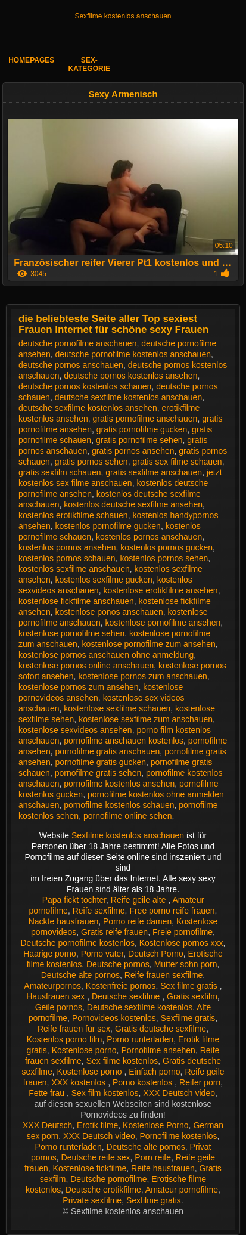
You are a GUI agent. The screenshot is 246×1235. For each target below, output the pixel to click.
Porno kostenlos (144, 1082)
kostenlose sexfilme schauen (117, 708)
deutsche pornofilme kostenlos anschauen (133, 354)
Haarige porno (49, 953)
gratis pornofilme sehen (139, 440)
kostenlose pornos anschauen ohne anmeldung (106, 655)
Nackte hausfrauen (64, 921)
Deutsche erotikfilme (103, 1189)
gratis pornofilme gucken (142, 429)
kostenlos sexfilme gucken (103, 579)
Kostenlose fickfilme (90, 1168)
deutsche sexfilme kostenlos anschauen (128, 397)
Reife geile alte (140, 900)
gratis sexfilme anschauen (153, 472)
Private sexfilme (92, 1200)
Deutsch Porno (155, 953)
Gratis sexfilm (192, 996)
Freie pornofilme (182, 932)
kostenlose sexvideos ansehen (75, 730)
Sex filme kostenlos (122, 1061)
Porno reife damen (137, 921)
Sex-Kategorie (89, 64)
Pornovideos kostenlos (114, 1018)
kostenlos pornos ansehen (67, 547)
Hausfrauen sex (56, 996)
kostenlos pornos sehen (164, 558)
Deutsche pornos (118, 964)
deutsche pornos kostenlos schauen (84, 386)
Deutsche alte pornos (80, 975)
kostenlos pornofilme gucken (107, 526)
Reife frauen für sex (74, 1028)
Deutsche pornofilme (108, 1179)
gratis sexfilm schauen (59, 472)
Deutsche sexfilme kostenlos (139, 1007)
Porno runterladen (140, 1039)
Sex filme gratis (190, 986)
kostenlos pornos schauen (67, 558)
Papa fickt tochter (74, 900)
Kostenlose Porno (156, 1125)
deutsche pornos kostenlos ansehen (130, 375)
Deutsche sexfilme (127, 996)
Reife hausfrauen (163, 1168)
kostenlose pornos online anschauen (86, 665)
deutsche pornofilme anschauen (77, 343)
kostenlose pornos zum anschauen (142, 676)
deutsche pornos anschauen (70, 365)
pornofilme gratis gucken (100, 762)
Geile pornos (58, 1007)
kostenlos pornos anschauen (149, 536)
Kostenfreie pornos (121, 986)
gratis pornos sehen (91, 461)
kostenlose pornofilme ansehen (163, 622)
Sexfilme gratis (188, 1018)
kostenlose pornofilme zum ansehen (149, 644)
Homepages (31, 60)
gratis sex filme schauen (177, 461)
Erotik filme (97, 1125)
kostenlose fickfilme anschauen (76, 601)
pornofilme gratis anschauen (107, 751)
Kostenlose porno (84, 1050)
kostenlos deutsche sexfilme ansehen (133, 504)
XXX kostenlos (79, 1082)
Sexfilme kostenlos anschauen (122, 16)
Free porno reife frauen (171, 910)
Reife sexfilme (99, 910)
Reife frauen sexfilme (163, 975)
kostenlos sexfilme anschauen (74, 569)
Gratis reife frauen (114, 932)
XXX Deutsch (47, 1125)
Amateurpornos (52, 986)
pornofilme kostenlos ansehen (119, 783)
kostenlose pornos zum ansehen (78, 687)
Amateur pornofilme (181, 1189)
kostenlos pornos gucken (166, 547)
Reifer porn (199, 1082)
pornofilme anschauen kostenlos (123, 740)
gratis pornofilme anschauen (145, 418)
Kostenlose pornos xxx (181, 943)
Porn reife (153, 1157)
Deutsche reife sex (95, 1157)
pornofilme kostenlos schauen (119, 805)
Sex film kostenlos (105, 1093)
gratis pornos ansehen (133, 451)
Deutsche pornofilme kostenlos (78, 943)
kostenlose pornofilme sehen (71, 633)
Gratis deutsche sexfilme (160, 1028)
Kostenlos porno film (64, 1039)
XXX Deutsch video (179, 1093)
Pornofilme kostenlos (178, 1136)
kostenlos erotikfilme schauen (73, 515)
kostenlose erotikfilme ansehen (160, 590)
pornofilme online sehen (127, 816)
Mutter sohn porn (185, 964)
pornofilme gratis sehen (98, 773)
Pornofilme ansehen (158, 1050)
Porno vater (102, 953)
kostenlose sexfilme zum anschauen (146, 719)
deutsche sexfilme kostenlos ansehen (87, 408)
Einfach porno (154, 1071)
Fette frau (48, 1093)
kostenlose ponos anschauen (109, 612)
